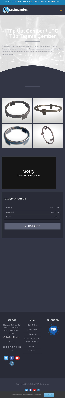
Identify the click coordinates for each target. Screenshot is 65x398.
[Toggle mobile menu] (61, 10)
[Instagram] (11, 363)
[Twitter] (6, 358)
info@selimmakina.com (32, 3)
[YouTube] (17, 358)
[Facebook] (11, 358)
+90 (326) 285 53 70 (12, 348)
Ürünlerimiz (32, 334)
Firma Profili (32, 329)
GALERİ (32, 351)
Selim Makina (32, 325)
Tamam (49, 394)
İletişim (32, 346)
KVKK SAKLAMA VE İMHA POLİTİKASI (33, 340)
